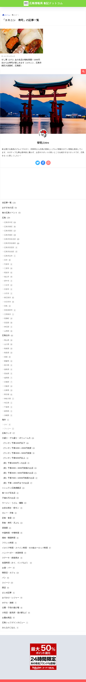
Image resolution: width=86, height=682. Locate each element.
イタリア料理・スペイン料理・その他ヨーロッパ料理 (26, 548)
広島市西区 (10, 230)
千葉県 (8, 407)
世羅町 (8, 318)
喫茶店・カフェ (10, 573)
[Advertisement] (43, 183)
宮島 (7, 306)
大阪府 (8, 386)
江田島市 (9, 314)
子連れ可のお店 (10, 498)
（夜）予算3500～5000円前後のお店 (19, 473)
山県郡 (8, 331)
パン (5, 578)
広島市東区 (10, 226)
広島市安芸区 (11, 247)
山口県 (8, 344)
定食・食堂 (8, 518)
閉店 (5, 587)
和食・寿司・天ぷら (12, 523)
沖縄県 (8, 415)
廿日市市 (9, 302)
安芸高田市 (10, 310)
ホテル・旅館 (9, 602)
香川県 (8, 365)
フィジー (9, 428)
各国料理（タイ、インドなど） (17, 563)
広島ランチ (8, 433)
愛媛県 (8, 361)
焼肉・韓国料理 (10, 538)
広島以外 (7, 335)
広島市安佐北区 (11, 239)
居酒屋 (6, 528)
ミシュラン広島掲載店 (13, 488)
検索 (83, 71)
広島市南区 (10, 235)
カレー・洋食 (9, 513)
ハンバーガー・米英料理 (14, 553)
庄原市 (8, 289)
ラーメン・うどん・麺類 (14, 503)
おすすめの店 (9, 208)
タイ (7, 424)
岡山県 (8, 340)
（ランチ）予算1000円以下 (15, 443)
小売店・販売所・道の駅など (16, 612)
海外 (5, 420)
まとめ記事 (8, 593)
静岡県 (8, 411)
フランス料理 (9, 543)
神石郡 (8, 327)
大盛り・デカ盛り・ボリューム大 (18, 438)
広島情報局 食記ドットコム (43, 3)
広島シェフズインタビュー (15, 622)
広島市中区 (10, 222)
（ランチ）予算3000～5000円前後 (18, 453)
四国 (7, 357)
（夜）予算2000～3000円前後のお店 (19, 468)
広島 (6, 217)
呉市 (7, 260)
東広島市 (9, 297)
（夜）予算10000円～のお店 (16, 463)
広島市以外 (10, 256)
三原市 (8, 268)
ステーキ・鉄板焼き (12, 558)
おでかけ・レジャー (12, 597)
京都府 (8, 382)
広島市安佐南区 (11, 243)
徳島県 (8, 369)
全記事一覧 (9, 202)
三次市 (8, 285)
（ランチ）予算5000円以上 (15, 458)
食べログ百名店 (10, 493)
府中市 (8, 281)
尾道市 (8, 272)
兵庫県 (8, 390)
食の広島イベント (11, 212)
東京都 (8, 394)
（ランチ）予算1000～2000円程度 (18, 448)
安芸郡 (8, 322)
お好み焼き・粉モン (12, 508)
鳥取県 (8, 352)
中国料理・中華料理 (12, 533)
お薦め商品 (8, 617)
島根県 (8, 348)
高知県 (8, 373)
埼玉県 (8, 403)
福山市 (8, 276)
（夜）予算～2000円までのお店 (17, 483)
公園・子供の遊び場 (12, 607)
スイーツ (7, 582)
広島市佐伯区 (11, 251)
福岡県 (8, 378)
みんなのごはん (10, 627)
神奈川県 (9, 398)
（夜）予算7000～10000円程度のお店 (20, 478)
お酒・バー (8, 568)
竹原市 (8, 264)
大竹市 (8, 293)
